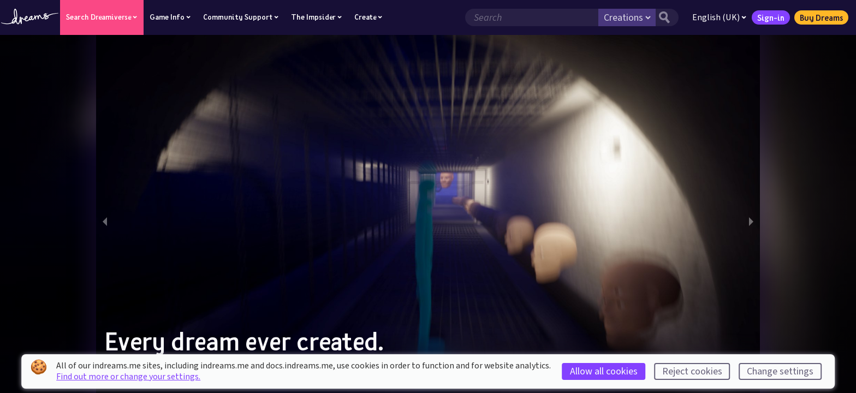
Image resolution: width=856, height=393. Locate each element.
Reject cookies (692, 371)
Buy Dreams (817, 17)
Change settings (780, 371)
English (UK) (715, 17)
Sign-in (767, 17)
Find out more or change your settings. (128, 376)
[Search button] (663, 17)
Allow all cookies (604, 371)
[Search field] (528, 17)
